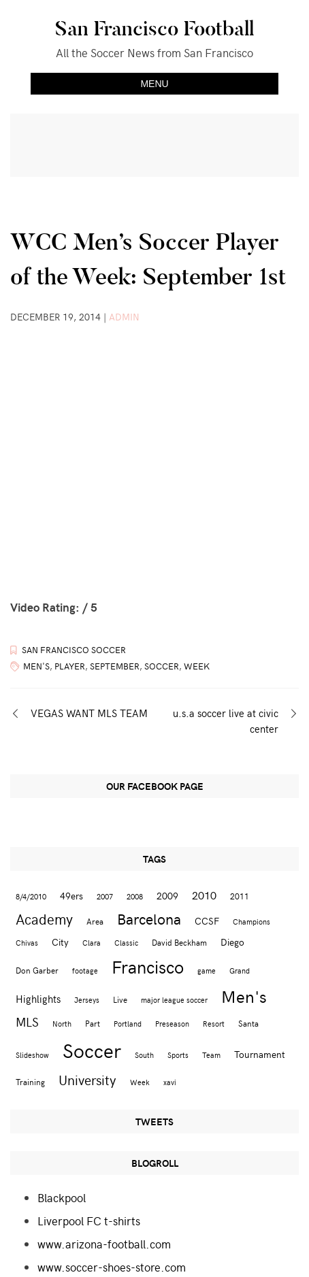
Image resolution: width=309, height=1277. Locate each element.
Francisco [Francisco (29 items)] (148, 966)
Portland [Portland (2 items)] (128, 1023)
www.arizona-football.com (104, 1243)
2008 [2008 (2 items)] (135, 896)
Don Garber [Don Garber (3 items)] (37, 970)
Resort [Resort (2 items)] (214, 1023)
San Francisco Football (154, 29)
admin (124, 316)
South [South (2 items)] (144, 1055)
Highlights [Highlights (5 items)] (38, 998)
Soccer (161, 666)
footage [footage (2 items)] (85, 970)
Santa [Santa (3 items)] (248, 1023)
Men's (36, 666)
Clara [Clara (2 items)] (91, 943)
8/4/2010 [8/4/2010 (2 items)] (31, 896)
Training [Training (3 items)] (30, 1081)
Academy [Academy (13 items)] (44, 919)
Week (197, 666)
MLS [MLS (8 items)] (27, 1022)
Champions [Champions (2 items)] (251, 921)
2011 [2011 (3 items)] (239, 895)
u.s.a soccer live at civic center (225, 720)
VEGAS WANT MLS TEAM (89, 713)
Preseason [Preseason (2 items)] (172, 1023)
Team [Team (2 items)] (211, 1055)
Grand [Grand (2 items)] (239, 970)
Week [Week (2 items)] (140, 1082)
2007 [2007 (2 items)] (105, 896)
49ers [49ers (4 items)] (71, 895)
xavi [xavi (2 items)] (169, 1082)
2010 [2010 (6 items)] (204, 894)
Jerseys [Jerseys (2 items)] (86, 1000)
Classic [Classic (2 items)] (126, 943)
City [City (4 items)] (60, 941)
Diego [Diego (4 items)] (232, 941)
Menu (154, 83)
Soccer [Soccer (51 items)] (92, 1049)
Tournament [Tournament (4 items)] (259, 1054)
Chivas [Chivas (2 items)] (27, 943)
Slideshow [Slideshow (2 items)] (32, 1055)
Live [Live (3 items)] (120, 999)
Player (69, 666)
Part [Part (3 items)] (92, 1023)
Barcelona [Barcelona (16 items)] (149, 918)
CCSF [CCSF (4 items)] (207, 920)
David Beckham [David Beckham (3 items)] (179, 942)
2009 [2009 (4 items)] (167, 895)
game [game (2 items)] (206, 970)
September (115, 666)
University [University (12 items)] (87, 1079)
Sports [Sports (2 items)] (178, 1055)
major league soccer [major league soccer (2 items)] (174, 1000)
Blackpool (61, 1197)
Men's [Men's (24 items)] (244, 996)
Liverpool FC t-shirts (88, 1220)
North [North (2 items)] (61, 1023)
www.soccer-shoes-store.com (111, 1267)
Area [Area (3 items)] (94, 921)
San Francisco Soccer (74, 650)
